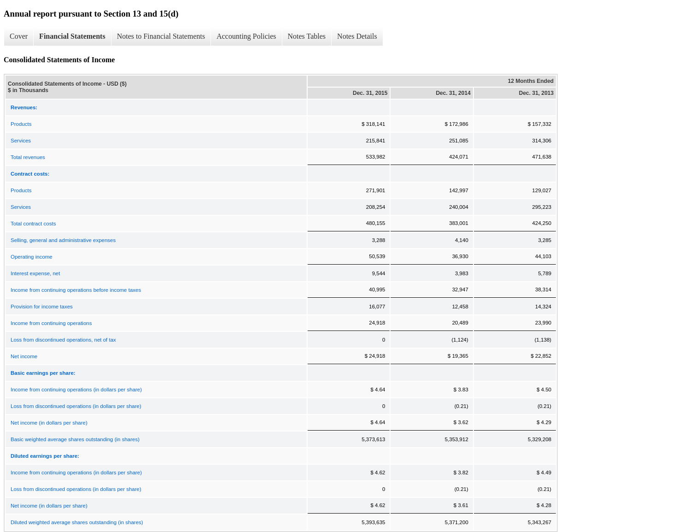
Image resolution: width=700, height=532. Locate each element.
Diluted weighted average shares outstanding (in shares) (77, 522)
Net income (24, 356)
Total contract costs (33, 223)
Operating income (31, 257)
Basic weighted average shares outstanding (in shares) (75, 439)
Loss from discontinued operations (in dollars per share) (76, 406)
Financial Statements (72, 36)
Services (21, 140)
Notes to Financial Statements (161, 36)
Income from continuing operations (51, 323)
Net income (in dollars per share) (49, 423)
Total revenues (28, 157)
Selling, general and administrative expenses (63, 240)
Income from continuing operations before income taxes (76, 290)
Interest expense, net (35, 273)
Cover (19, 36)
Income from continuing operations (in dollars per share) (76, 389)
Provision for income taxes (42, 306)
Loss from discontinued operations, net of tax (63, 340)
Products (21, 124)
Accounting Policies (246, 36)
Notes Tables (307, 36)
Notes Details (357, 36)
